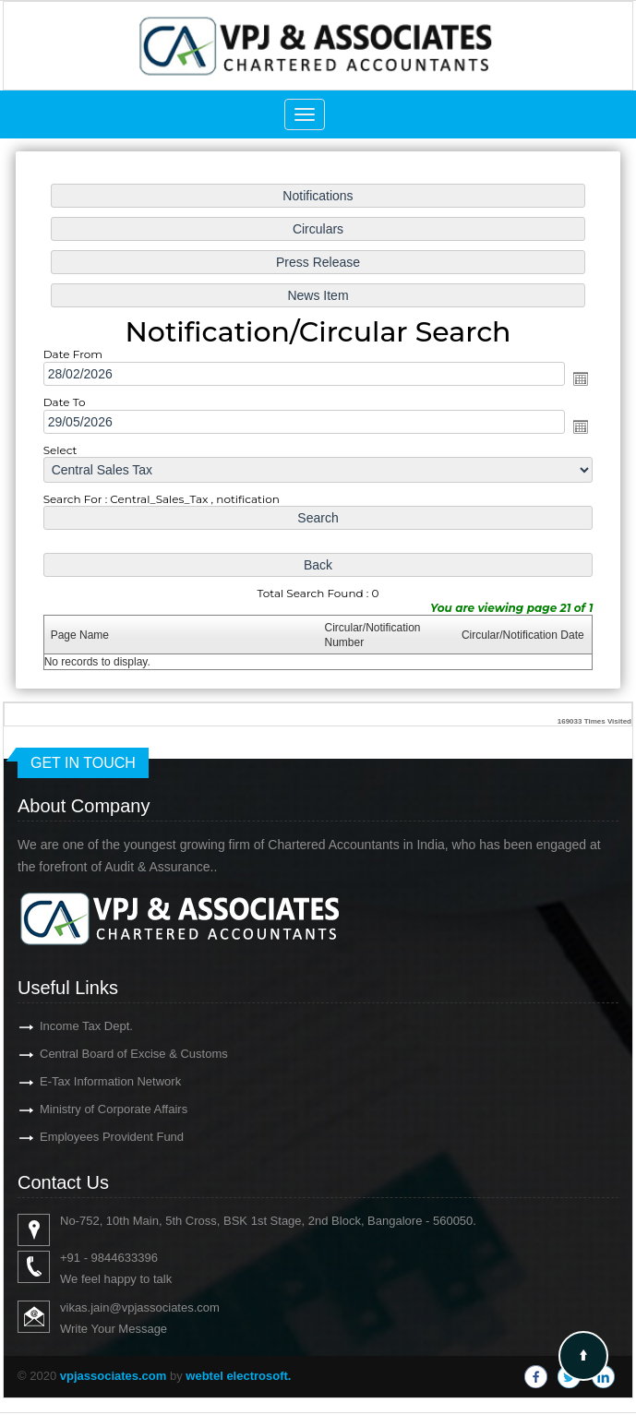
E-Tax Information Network (77, 1081)
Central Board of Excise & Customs (100, 1054)
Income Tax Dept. (53, 1026)
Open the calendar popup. (573, 380)
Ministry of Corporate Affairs (80, 1109)
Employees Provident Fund (78, 1137)
